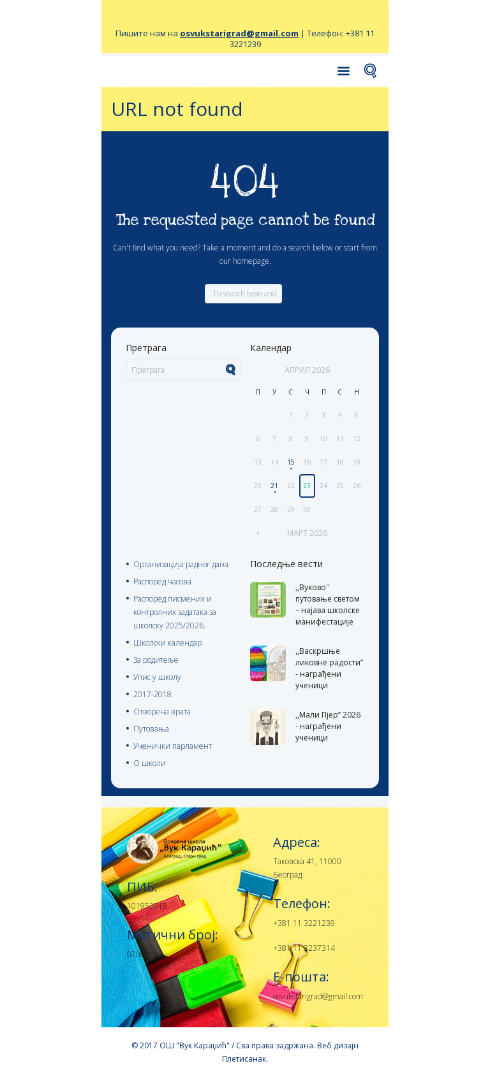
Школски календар (167, 642)
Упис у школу (157, 677)
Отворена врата (162, 711)
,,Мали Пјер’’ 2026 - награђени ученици (327, 726)
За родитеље (156, 659)
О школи (149, 763)
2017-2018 (152, 694)
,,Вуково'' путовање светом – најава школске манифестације (327, 604)
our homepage (244, 261)
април (307, 370)
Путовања (151, 728)
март (307, 533)
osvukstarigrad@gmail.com (239, 33)
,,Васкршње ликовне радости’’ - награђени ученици (329, 668)
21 (274, 485)
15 (291, 462)
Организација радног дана (180, 564)
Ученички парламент (172, 746)
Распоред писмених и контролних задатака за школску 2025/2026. (174, 612)
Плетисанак (244, 1058)
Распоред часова (162, 581)
